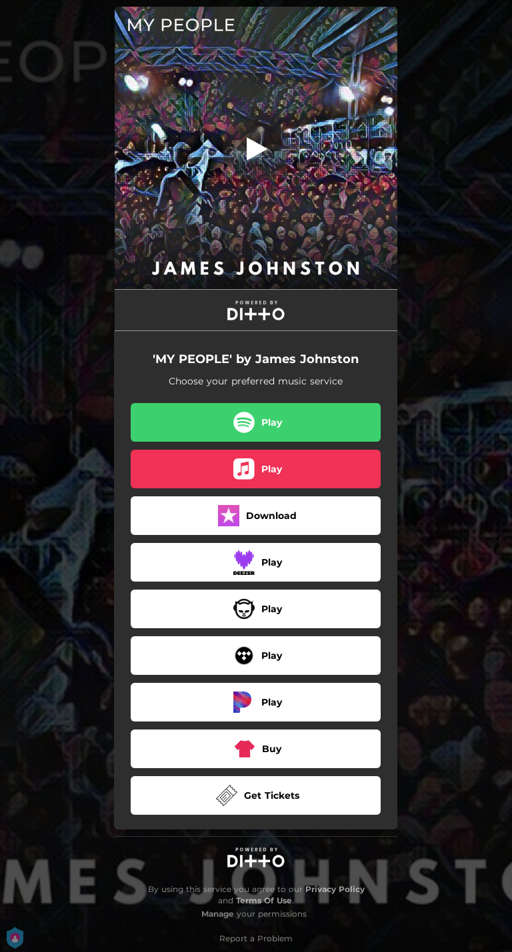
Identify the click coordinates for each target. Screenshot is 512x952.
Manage (217, 914)
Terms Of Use (264, 900)
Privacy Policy (335, 889)
